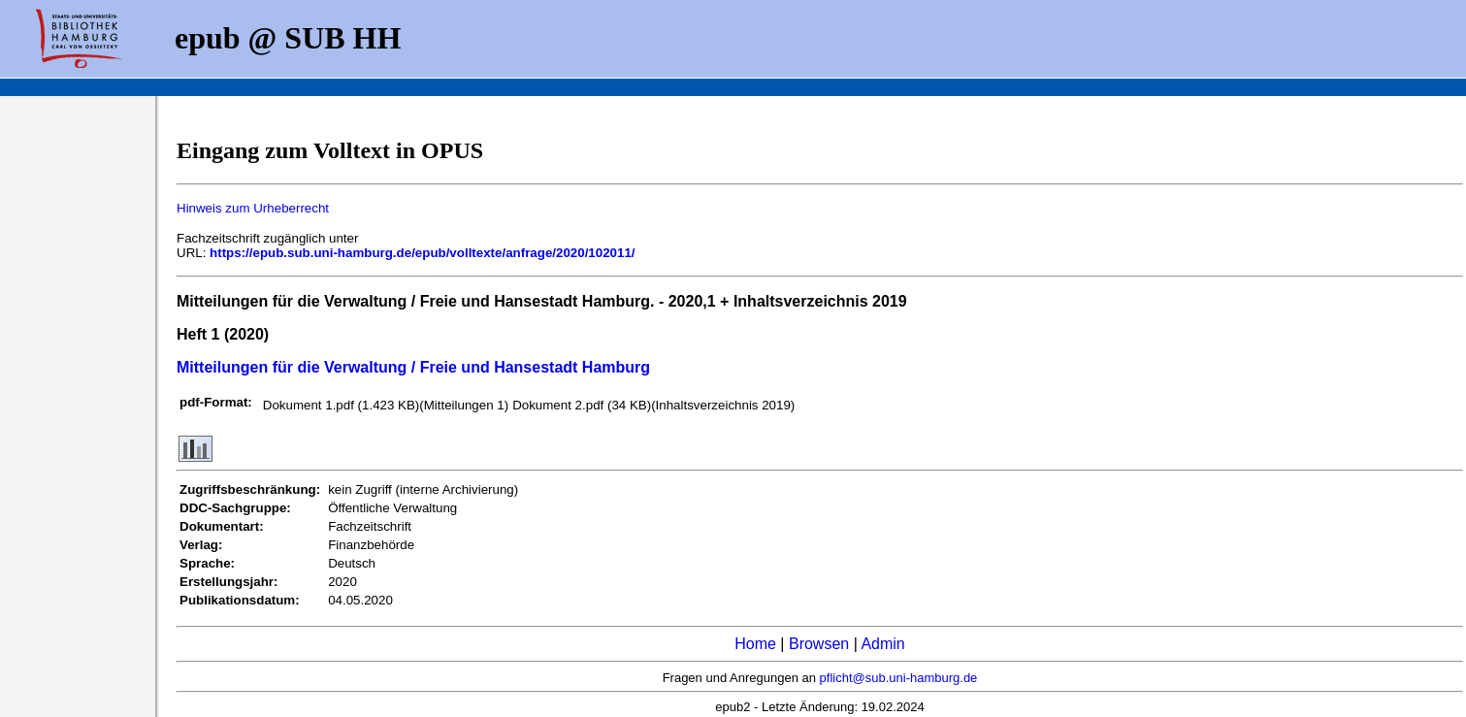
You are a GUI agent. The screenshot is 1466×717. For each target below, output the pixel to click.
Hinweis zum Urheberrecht (253, 208)
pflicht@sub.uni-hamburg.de (899, 677)
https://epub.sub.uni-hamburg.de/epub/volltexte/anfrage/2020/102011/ (422, 252)
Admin (882, 644)
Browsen (819, 644)
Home (755, 644)
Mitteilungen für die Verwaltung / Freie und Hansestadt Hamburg (413, 367)
